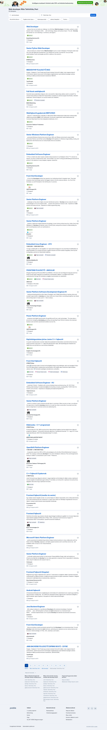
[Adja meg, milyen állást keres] (24, 15)
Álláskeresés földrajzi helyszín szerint (70, 681)
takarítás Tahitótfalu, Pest (49, 689)
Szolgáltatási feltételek (15, 726)
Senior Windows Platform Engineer (40, 135)
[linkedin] (95, 708)
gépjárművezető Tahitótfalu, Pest (50, 697)
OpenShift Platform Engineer (37, 447)
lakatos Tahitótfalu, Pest (30, 685)
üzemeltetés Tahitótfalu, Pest (50, 695)
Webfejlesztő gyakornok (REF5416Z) (40, 113)
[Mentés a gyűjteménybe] (77, 26)
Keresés (93, 15)
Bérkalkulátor (69, 719)
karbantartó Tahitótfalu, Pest (31, 681)
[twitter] (92, 708)
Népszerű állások (65, 679)
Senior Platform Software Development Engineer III (46, 292)
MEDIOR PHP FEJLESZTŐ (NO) (38, 70)
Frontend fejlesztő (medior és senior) (41, 495)
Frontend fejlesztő (33, 513)
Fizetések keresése (71, 713)
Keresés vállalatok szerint (72, 717)
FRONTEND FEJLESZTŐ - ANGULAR (40, 270)
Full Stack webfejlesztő (35, 91)
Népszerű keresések (30, 672)
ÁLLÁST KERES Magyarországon (35, 719)
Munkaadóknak (50, 710)
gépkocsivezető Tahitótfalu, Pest (32, 687)
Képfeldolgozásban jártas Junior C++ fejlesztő (44, 339)
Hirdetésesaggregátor (51, 713)
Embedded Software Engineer (38, 154)
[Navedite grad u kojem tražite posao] (55, 15)
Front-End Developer (34, 176)
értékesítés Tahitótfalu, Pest (49, 691)
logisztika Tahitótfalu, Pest (49, 693)
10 (64, 665)
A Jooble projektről (31, 710)
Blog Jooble (69, 715)
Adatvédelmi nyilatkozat (28, 726)
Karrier (28, 715)
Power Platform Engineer (36, 316)
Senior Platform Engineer (36, 199)
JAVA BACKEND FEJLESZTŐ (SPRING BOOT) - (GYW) (47, 646)
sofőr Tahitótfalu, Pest (30, 679)
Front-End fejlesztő (34, 361)
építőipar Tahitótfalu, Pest (30, 683)
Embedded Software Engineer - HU (40, 383)
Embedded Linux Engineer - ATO (39, 244)
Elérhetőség (30, 713)
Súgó (28, 717)
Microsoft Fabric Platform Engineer (40, 538)
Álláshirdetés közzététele (85, 2)
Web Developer (32, 27)
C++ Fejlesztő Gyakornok (36, 473)
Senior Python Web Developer (38, 48)
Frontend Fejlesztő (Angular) (37, 572)
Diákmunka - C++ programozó (38, 425)
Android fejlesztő (33, 590)
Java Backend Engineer (35, 607)
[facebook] (88, 708)
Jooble (95, 726)
